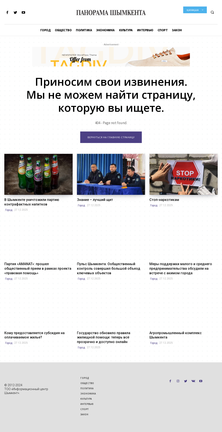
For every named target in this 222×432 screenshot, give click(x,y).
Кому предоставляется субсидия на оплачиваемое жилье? (31, 332)
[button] (212, 12)
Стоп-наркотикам (162, 200)
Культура (86, 394)
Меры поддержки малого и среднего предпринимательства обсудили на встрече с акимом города (183, 267)
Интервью (87, 399)
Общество (87, 379)
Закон (84, 410)
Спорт (84, 405)
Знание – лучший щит (93, 200)
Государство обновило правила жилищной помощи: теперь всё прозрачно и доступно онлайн (109, 334)
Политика (87, 384)
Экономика (88, 389)
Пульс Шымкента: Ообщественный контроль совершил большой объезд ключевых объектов (110, 267)
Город (8, 209)
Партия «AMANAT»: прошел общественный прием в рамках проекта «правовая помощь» (37, 265)
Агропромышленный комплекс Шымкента (181, 330)
